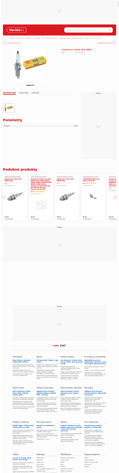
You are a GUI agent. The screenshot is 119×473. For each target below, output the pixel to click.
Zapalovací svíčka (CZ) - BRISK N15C (66, 180)
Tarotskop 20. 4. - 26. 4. (43, 439)
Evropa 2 (86, 466)
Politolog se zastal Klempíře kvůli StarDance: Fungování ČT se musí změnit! (22, 468)
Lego (62, 464)
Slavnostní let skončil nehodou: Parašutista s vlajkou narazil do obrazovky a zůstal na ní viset (70, 377)
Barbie (62, 462)
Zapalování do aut (65, 38)
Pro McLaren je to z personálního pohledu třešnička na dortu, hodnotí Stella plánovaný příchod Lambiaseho (23, 403)
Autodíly (37, 38)
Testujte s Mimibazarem (68, 458)
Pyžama (63, 466)
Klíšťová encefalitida (66, 437)
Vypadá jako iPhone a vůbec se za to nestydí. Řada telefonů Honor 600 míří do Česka (47, 399)
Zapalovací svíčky (77, 38)
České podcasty (89, 460)
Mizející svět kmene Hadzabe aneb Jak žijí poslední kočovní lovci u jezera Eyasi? (23, 431)
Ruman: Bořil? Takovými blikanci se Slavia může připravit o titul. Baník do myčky (47, 377)
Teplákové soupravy (66, 471)
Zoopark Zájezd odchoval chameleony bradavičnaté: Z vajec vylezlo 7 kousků (70, 368)
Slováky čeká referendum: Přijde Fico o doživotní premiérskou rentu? (71, 372)
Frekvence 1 (87, 464)
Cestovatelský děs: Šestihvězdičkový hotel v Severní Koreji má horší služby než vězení (24, 366)
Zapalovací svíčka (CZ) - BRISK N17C (13, 180)
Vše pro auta (29, 38)
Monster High (65, 460)
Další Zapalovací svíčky (13, 176)
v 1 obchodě (9, 219)
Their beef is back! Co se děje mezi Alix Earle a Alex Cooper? (47, 430)
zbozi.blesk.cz (41, 466)
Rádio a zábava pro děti (91, 462)
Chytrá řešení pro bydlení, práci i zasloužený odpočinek (70, 440)
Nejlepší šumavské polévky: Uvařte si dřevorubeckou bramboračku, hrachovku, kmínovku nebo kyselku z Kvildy (95, 405)
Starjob (86, 458)
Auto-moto (20, 38)
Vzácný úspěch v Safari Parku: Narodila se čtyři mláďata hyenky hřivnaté (93, 431)
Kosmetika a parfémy (67, 469)
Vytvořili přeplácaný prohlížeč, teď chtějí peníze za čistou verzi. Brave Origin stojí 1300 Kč (46, 404)
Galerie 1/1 (30, 85)
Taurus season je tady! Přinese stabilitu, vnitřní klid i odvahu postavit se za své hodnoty (47, 435)
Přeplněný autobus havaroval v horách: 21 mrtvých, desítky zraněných (23, 370)
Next (115, 197)
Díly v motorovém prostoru (50, 38)
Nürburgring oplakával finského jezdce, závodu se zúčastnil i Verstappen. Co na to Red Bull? (46, 371)
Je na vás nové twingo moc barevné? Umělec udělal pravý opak (23, 407)
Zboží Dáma (40, 464)
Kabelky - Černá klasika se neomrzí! (94, 370)
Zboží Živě (40, 460)
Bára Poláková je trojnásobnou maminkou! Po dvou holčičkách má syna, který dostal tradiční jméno (94, 374)
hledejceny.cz (41, 458)
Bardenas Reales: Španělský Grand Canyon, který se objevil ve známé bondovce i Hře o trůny (23, 437)
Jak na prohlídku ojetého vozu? (46, 469)
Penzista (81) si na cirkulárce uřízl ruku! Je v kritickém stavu (22, 374)
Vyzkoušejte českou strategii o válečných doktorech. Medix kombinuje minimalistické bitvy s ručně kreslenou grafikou (94, 438)
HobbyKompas (41, 471)
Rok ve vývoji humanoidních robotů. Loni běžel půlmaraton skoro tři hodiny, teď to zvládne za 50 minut (47, 410)
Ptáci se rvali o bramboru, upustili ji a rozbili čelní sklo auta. (23, 463)
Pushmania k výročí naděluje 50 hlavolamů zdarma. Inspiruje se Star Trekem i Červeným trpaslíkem (94, 444)
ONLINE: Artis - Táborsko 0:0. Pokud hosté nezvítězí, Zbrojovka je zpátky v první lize (47, 366)
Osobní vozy (40, 462)
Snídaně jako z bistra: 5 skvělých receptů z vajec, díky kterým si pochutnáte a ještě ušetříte (93, 411)
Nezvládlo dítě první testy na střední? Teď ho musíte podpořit (71, 434)
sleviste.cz (12, 38)
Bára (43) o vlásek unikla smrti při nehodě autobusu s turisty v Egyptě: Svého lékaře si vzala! (23, 442)
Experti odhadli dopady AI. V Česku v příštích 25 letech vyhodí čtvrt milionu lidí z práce (71, 399)
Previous (4, 197)
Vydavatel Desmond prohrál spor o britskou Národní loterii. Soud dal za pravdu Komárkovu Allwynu (71, 404)
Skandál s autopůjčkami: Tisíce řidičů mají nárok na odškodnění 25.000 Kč (23, 398)
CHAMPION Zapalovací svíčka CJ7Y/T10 (91, 180)
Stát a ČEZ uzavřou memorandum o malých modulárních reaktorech (71, 409)
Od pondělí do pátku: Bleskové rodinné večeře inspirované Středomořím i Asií (93, 399)
